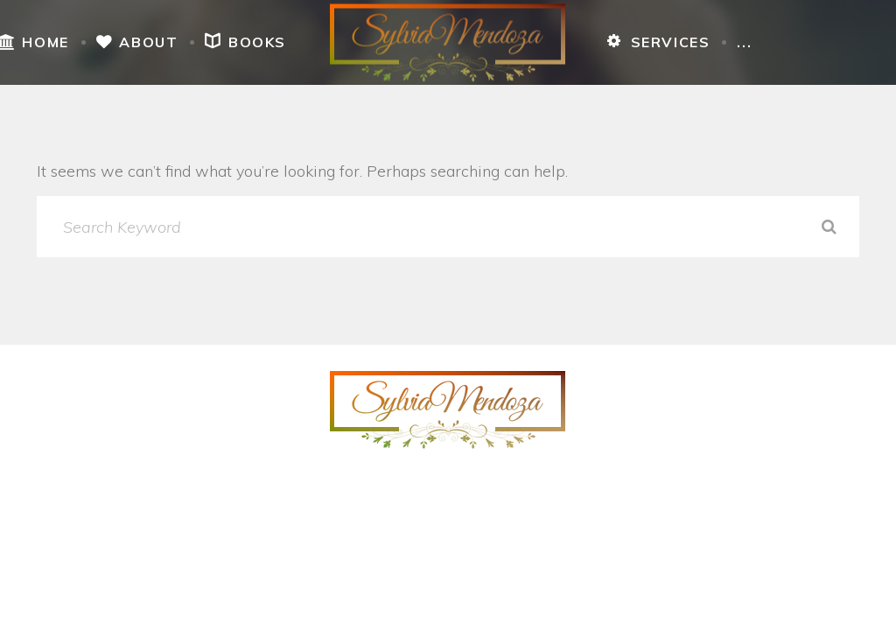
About (137, 42)
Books (245, 41)
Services (658, 41)
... (744, 42)
